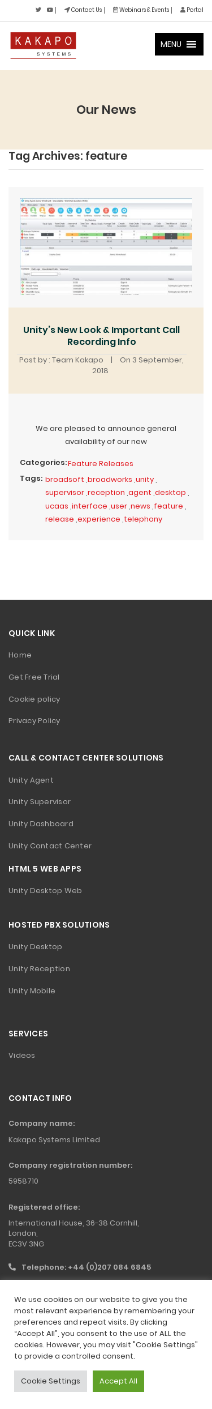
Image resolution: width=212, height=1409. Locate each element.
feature (168, 506)
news (140, 506)
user (119, 506)
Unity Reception (39, 968)
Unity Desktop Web (45, 890)
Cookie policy (34, 699)
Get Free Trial (34, 677)
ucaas (56, 506)
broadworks (110, 479)
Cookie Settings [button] (50, 1381)
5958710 (23, 1181)
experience (98, 519)
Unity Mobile (31, 990)
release (59, 519)
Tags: (31, 478)
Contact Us (83, 10)
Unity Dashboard (40, 823)
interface (89, 506)
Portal (192, 10)
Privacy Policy (34, 720)
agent (140, 492)
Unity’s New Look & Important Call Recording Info (101, 335)
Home (20, 655)
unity (145, 479)
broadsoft (64, 479)
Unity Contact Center (50, 845)
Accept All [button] (118, 1381)
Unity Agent (31, 780)
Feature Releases (100, 463)
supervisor (64, 492)
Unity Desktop (35, 946)
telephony (143, 519)
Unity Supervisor (39, 801)
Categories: (43, 462)
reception (106, 492)
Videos (22, 1055)
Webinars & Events (141, 10)
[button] (171, 44)
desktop (170, 492)
